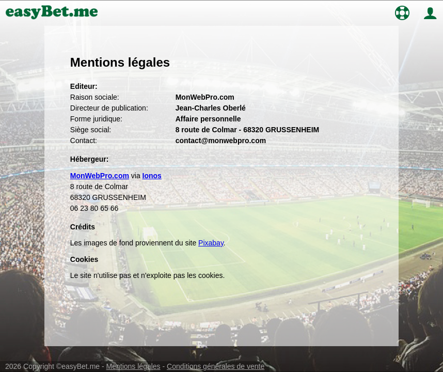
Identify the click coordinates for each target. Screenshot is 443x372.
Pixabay (211, 243)
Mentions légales (133, 366)
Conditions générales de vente (215, 366)
